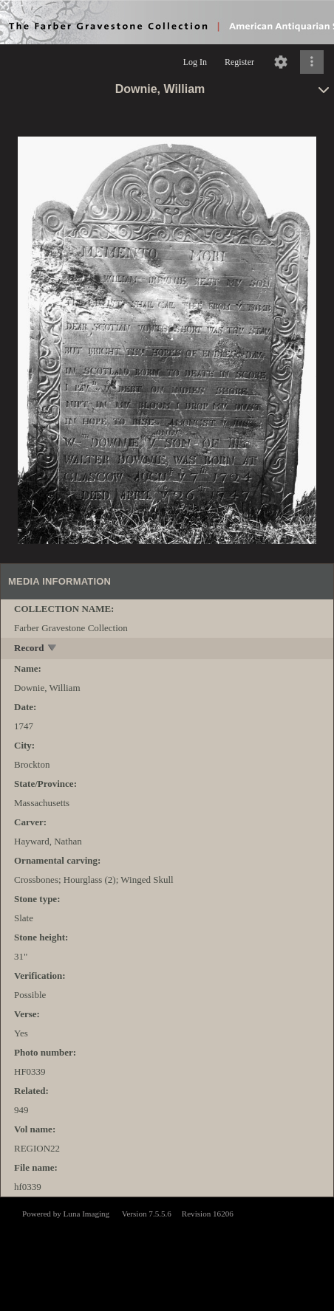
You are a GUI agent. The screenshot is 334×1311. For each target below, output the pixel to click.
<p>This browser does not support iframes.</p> (167, 1252)
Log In (195, 62)
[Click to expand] (312, 62)
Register (239, 62)
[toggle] (52, 649)
